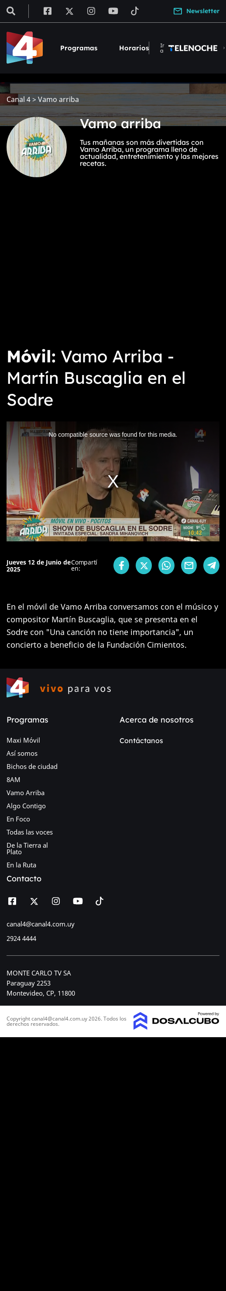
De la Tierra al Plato (27, 848)
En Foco (18, 818)
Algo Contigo (26, 805)
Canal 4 (19, 99)
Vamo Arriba (26, 792)
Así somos (22, 753)
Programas (78, 48)
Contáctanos (141, 740)
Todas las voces (30, 832)
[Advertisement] (82, 268)
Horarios (134, 48)
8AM (14, 779)
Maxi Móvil (23, 740)
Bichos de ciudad (32, 766)
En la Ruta (21, 864)
